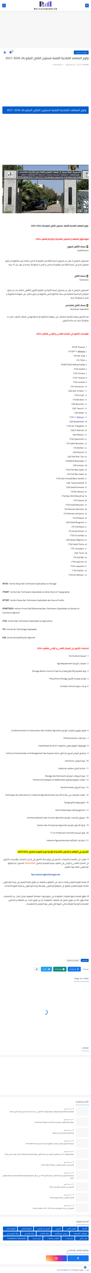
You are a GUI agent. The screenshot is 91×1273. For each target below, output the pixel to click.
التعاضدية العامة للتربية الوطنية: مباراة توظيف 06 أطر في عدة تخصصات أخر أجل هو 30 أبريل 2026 (42, 1111)
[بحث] (4, 5)
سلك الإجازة (44, 1234)
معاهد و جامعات (81, 52)
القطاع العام (11, 1229)
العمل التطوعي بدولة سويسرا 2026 (62, 1197)
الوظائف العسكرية (80, 1234)
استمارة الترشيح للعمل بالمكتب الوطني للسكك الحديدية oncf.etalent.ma (49, 1143)
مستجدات (69, 1238)
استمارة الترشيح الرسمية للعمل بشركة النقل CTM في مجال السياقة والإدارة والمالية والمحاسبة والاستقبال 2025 (38, 1177)
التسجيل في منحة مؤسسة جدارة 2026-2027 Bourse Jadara (53, 1208)
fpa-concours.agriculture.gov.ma (45, 874)
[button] (74, 969)
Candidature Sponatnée (16, 1238)
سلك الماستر (29, 1234)
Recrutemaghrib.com (64, 1269)
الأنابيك (84, 1229)
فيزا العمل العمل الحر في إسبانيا (63, 1133)
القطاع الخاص (26, 1229)
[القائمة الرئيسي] (87, 5)
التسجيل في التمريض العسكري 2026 (61, 1187)
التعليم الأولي (71, 1229)
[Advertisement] (45, 29)
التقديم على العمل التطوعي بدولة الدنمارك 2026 (57, 1165)
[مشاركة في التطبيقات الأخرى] (37, 969)
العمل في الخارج (43, 1229)
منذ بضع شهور (68, 1109)
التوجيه (58, 1229)
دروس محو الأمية (61, 1234)
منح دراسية (37, 1238)
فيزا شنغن (83, 1238)
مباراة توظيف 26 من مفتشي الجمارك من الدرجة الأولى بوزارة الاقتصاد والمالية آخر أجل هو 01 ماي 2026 (39, 1154)
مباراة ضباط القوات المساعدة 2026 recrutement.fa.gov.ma (54, 1122)
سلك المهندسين (13, 1234)
